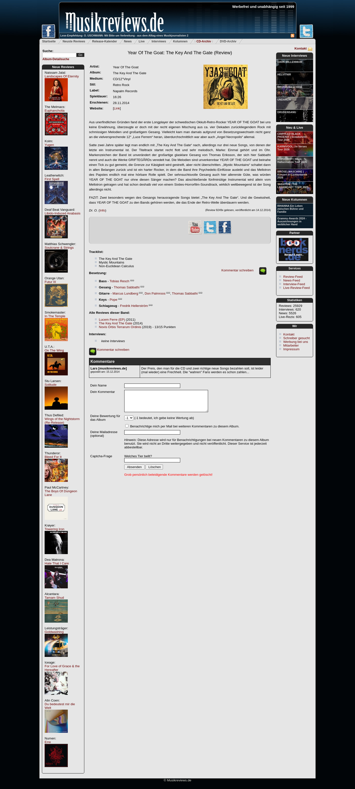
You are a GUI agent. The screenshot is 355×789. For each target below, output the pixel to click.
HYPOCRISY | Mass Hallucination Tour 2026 (292, 160)
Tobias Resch (119, 281)
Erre (48, 742)
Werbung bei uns (295, 342)
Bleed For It (53, 457)
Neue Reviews (63, 67)
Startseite (49, 41)
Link (117, 108)
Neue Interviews (294, 55)
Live (142, 41)
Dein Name (98, 385)
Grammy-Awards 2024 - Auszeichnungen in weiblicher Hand (291, 221)
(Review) (180, 52)
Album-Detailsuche (55, 59)
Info (102, 210)
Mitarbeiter (291, 345)
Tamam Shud (54, 597)
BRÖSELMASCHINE (289, 87)
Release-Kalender (104, 41)
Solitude (50, 384)
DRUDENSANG (286, 112)
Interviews (159, 41)
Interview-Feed (294, 284)
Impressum (291, 349)
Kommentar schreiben (237, 270)
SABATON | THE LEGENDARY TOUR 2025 (292, 186)
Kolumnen (180, 41)
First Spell (52, 179)
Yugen (49, 145)
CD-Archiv (203, 41)
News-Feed (291, 280)
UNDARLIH (284, 99)
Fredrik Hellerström (134, 306)
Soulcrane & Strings (59, 247)
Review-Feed (293, 277)
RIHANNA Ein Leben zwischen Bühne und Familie (290, 208)
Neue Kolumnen (294, 199)
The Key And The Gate (115, 323)
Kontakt (300, 48)
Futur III (50, 282)
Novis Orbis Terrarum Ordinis (120, 327)
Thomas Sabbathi (127, 287)
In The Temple (55, 316)
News (128, 41)
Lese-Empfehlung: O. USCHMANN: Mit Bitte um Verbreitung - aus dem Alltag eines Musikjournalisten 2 (124, 35)
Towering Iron (54, 529)
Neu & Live (294, 127)
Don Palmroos (155, 293)
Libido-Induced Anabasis (62, 213)
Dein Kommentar (102, 392)
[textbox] (59, 55)
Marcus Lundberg (125, 293)
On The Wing (54, 350)
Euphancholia (55, 110)
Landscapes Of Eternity (62, 76)
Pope (113, 299)
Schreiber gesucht (296, 338)
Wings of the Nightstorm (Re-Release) (62, 420)
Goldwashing (54, 632)
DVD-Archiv (228, 41)
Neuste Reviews (74, 41)
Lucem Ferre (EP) (112, 319)
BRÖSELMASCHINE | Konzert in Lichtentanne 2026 (292, 174)
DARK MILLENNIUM (289, 61)
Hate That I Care (57, 563)
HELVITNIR (284, 74)
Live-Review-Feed (296, 288)
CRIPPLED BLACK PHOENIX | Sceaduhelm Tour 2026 (292, 136)
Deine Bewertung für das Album (105, 417)
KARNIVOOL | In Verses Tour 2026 (292, 148)
